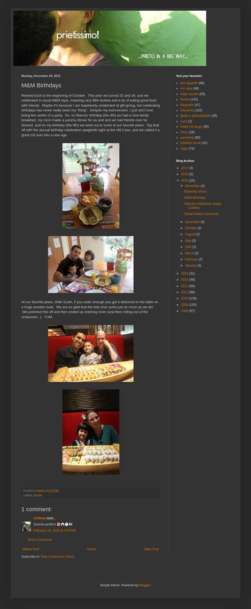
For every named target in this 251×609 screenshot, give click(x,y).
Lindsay (39, 518)
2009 (185, 305)
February (192, 259)
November (193, 222)
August (190, 234)
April (188, 247)
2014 (185, 273)
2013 (185, 280)
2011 (185, 292)
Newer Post (31, 549)
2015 (185, 180)
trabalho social (190, 143)
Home (91, 549)
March (190, 253)
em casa (186, 88)
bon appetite (189, 83)
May (188, 241)
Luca (183, 121)
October (191, 228)
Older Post (151, 549)
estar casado (189, 94)
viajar (184, 148)
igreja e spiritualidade (195, 116)
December (193, 186)
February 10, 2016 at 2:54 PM (54, 530)
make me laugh (191, 126)
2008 (185, 311)
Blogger (144, 585)
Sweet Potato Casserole (201, 214)
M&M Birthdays (195, 198)
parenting (187, 137)
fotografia (187, 105)
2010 (185, 298)
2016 (185, 174)
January (191, 265)
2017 (185, 168)
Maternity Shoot (195, 191)
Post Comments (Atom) (57, 557)
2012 (185, 286)
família (38, 495)
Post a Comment (40, 540)
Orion (184, 132)
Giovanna (187, 110)
